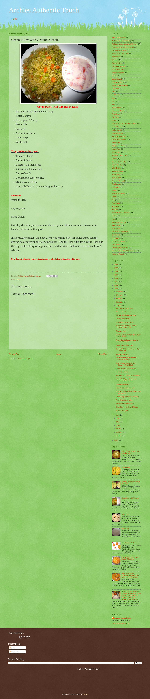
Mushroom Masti (117, 171)
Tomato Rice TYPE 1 (129, 543)
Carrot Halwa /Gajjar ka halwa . (126, 368)
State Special (116, 228)
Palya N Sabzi (116, 178)
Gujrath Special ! (117, 127)
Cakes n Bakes (116, 63)
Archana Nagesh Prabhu (122, 618)
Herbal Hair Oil (117, 130)
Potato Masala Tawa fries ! (124, 345)
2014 (116, 285)
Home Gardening (117, 133)
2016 (116, 278)
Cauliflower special (118, 66)
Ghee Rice (125, 514)
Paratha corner (116, 184)
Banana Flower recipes (119, 50)
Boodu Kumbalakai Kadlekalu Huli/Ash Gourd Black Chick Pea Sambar (130, 575)
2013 (116, 289)
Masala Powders (117, 165)
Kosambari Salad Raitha (120, 155)
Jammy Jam (116, 143)
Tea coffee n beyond (118, 241)
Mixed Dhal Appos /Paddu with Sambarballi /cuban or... (126, 380)
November (120, 295)
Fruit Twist (115, 117)
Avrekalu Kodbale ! (122, 410)
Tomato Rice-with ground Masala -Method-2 (130, 558)
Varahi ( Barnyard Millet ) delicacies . (124, 251)
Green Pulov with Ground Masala (127, 407)
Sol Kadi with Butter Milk (124, 308)
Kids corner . (116, 152)
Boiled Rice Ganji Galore (120, 53)
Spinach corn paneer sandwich (126, 315)
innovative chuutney (122, 354)
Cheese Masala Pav (122, 384)
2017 (116, 275)
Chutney (114, 76)
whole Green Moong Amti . (125, 322)
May (118, 422)
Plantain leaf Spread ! (119, 193)
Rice (17, 279)
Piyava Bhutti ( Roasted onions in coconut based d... (127, 341)
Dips (113, 98)
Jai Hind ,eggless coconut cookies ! (127, 397)
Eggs (113, 104)
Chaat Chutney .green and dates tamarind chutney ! (126, 359)
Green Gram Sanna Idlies (124, 400)
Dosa (113, 101)
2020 (116, 264)
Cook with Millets (118, 82)
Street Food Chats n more (120, 232)
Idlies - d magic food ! (119, 136)
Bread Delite (116, 57)
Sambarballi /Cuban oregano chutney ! (128, 375)
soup (113, 219)
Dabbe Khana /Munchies (120, 85)
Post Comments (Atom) (25, 359)
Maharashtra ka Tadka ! (119, 162)
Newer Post (14, 354)
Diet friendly (116, 95)
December (119, 291)
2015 (116, 282)
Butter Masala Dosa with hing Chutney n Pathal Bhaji (125, 364)
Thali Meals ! (116, 244)
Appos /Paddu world (118, 38)
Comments (14, 652)
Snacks (114, 216)
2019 (116, 268)
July (117, 415)
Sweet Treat (116, 235)
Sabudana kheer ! (121, 331)
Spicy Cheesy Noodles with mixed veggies (131, 452)
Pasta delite (115, 187)
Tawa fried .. (116, 238)
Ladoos (114, 159)
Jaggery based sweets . (119, 139)
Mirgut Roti (125, 528)
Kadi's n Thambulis (118, 146)
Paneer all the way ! (118, 181)
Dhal (113, 92)
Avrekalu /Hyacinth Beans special (123, 47)
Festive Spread (117, 108)
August (118, 305)
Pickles (114, 190)
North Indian (116, 174)
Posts (12, 648)
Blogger (85, 694)
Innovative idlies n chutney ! (125, 388)
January (119, 436)
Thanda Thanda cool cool (120, 248)
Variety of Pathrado (118, 254)
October (119, 298)
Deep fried (115, 88)
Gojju (114, 120)
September (120, 302)
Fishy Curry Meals (118, 111)
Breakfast (115, 60)
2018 (116, 271)
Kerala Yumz (116, 149)
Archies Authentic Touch (44, 10)
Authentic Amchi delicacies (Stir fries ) (124, 44)
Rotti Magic (116, 203)
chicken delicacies (118, 69)
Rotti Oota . (116, 206)
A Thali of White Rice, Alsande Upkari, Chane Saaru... (126, 327)
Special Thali (116, 225)
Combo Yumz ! (117, 79)
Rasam (114, 197)
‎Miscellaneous (116, 168)
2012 (116, 440)
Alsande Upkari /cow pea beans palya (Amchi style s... (128, 336)
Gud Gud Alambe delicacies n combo (124, 123)
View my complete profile (120, 623)
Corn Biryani (126, 467)
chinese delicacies (118, 73)
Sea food (115, 209)
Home (14, 19)
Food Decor (116, 114)
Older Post (102, 354)
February (119, 432)
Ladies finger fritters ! (123, 372)
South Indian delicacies (119, 222)
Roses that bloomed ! (123, 319)
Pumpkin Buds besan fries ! (125, 404)
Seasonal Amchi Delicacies (120, 213)
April (118, 425)
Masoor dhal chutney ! (123, 312)
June (118, 418)
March (118, 429)
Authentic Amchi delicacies (121, 41)
